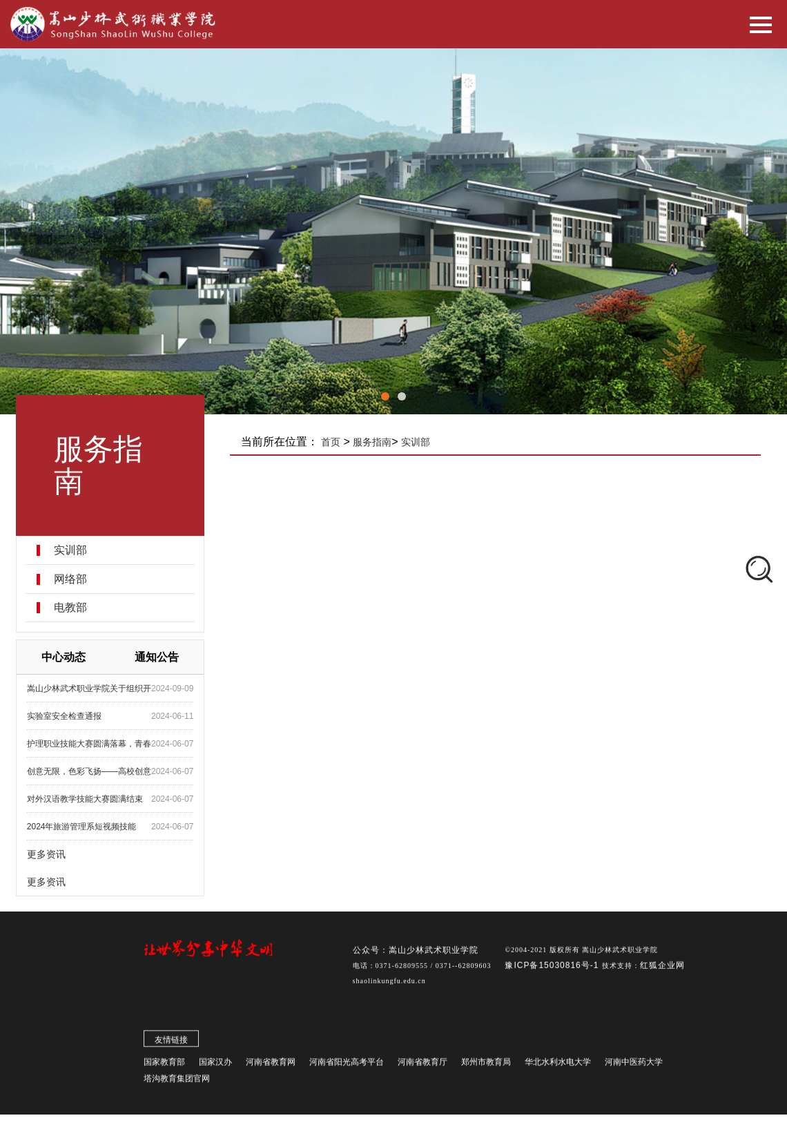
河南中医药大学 (634, 1064)
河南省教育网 (270, 1064)
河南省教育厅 (422, 1064)
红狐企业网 (662, 967)
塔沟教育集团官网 (177, 1081)
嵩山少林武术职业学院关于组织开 (90, 688)
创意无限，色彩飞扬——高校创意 (90, 771)
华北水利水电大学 (558, 1064)
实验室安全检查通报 (65, 716)
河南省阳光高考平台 (346, 1064)
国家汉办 (215, 1064)
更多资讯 (47, 854)
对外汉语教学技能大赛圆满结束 (86, 799)
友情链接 (171, 1042)
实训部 (71, 550)
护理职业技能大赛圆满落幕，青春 (90, 744)
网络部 (71, 579)
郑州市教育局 (486, 1064)
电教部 (71, 607)
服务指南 (374, 441)
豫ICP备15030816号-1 (553, 967)
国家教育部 (164, 1064)
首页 (332, 441)
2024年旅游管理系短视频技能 (83, 826)
